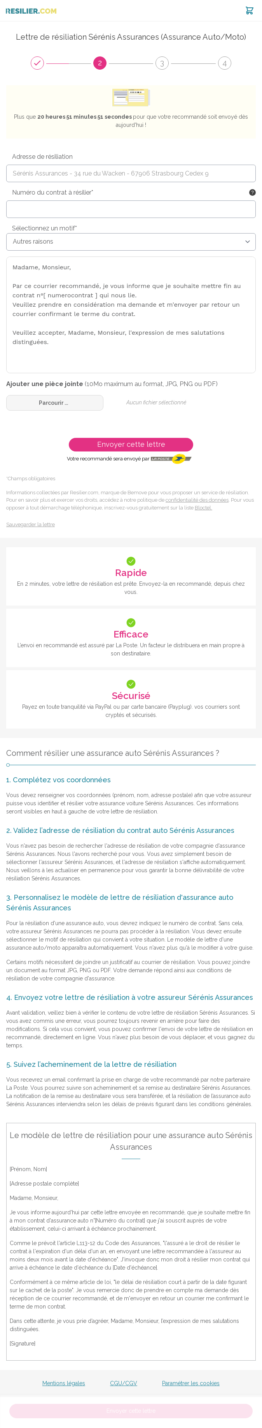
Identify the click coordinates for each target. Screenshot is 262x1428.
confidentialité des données (197, 500)
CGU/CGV (123, 1383)
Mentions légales (63, 1383)
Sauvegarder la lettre (30, 524)
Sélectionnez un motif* (44, 228)
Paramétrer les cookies (191, 1383)
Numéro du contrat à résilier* (52, 192)
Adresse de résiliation (42, 156)
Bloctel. (203, 508)
